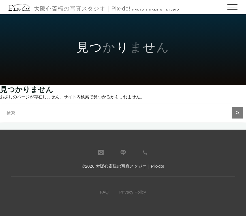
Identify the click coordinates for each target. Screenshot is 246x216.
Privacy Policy (132, 192)
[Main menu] (232, 7)
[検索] (237, 113)
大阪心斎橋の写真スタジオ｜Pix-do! (82, 8)
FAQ (104, 192)
